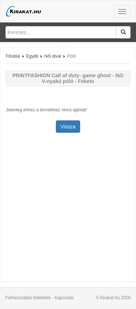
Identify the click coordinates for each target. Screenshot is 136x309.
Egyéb (32, 56)
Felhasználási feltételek (28, 297)
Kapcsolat (64, 297)
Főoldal (13, 56)
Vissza (68, 126)
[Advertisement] (68, 208)
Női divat (52, 56)
